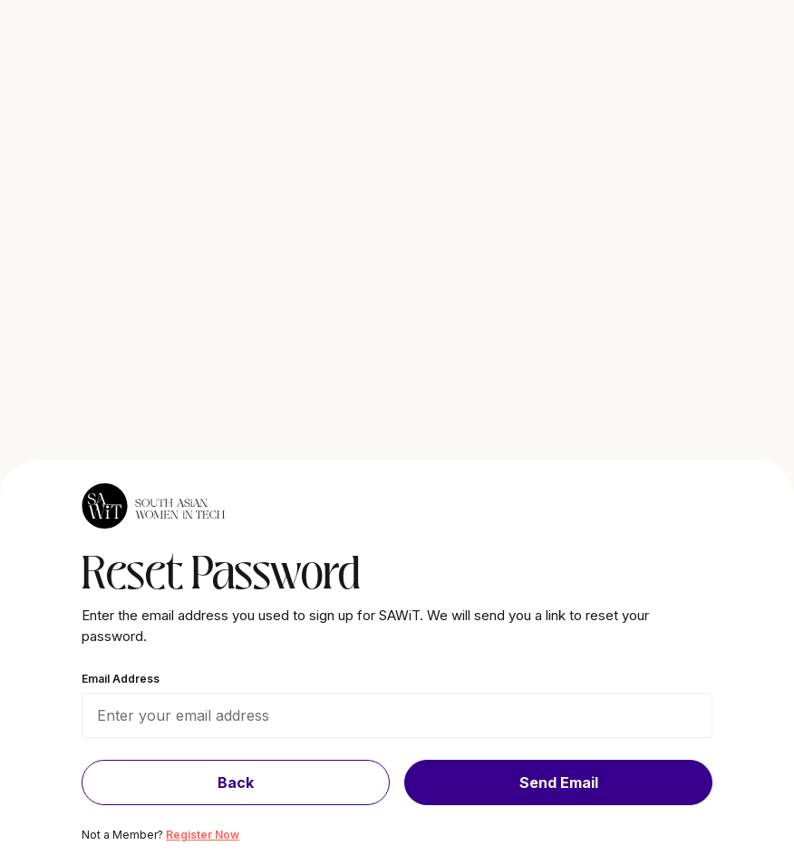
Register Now (202, 834)
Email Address (121, 678)
